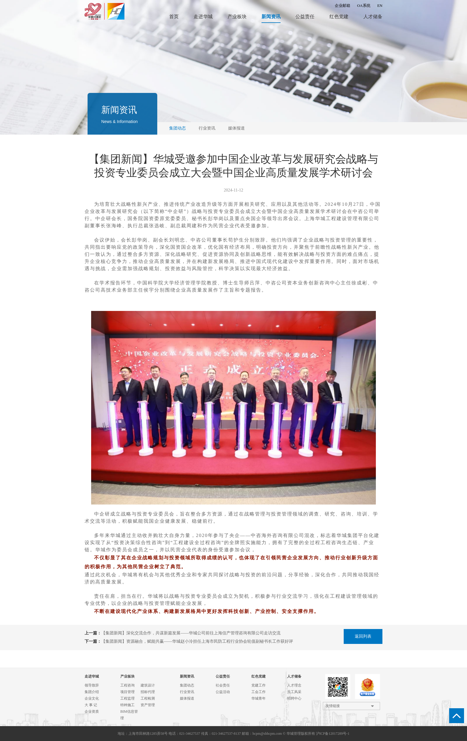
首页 (174, 16)
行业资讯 (207, 128)
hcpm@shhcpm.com (267, 733)
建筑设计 (148, 685)
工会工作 (258, 692)
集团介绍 (92, 692)
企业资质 (92, 711)
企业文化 (92, 698)
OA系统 (364, 5)
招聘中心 (294, 698)
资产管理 (148, 705)
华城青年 (258, 698)
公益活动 (223, 692)
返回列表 (363, 636)
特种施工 (127, 705)
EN (379, 5)
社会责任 (223, 685)
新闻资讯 (271, 16)
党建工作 (258, 685)
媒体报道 (236, 128)
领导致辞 (92, 685)
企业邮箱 (342, 5)
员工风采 (294, 692)
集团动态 (177, 128)
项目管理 (127, 692)
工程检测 (148, 698)
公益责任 (305, 16)
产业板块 (237, 16)
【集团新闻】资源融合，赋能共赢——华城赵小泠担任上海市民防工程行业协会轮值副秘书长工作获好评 (197, 641)
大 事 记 (91, 705)
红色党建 (338, 16)
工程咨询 (127, 685)
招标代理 (148, 692)
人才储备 (372, 16)
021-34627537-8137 (226, 733)
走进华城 (203, 16)
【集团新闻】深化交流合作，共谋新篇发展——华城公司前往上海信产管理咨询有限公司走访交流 (191, 633)
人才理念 (294, 685)
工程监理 (127, 698)
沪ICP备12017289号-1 (333, 733)
